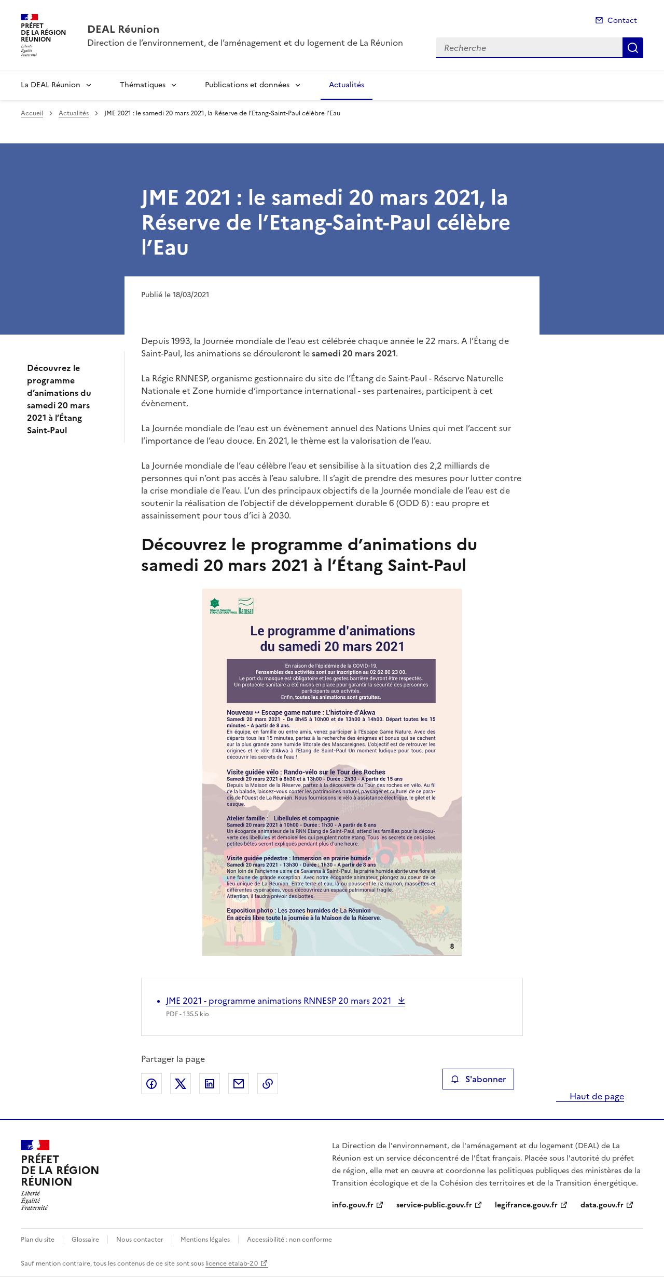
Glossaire (85, 1239)
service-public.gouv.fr (434, 1205)
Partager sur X (180, 1083)
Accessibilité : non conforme (289, 1239)
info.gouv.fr (353, 1205)
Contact (622, 20)
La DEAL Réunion (50, 84)
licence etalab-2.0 (231, 1263)
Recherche (632, 47)
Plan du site (37, 1239)
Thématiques (142, 84)
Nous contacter (139, 1239)
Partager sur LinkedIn (209, 1083)
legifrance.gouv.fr (526, 1205)
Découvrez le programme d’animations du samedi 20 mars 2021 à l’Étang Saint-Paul (59, 399)
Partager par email (238, 1083)
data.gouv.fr (602, 1205)
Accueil (32, 113)
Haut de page (596, 1096)
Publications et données (247, 84)
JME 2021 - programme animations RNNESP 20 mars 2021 (279, 1000)
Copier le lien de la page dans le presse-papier (267, 1083)
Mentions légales (205, 1239)
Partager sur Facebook (151, 1083)
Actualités (346, 84)
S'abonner (478, 1079)
